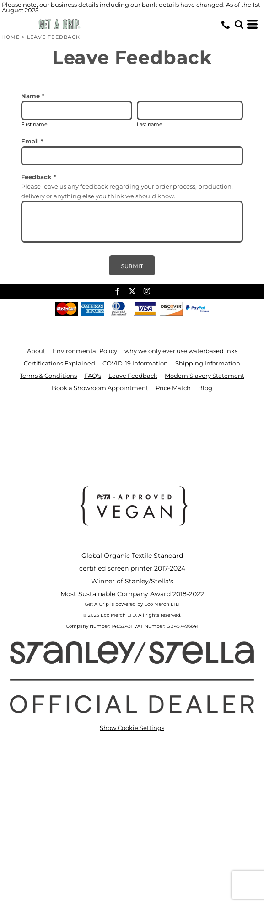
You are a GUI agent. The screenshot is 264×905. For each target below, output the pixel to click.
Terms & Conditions (48, 375)
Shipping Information (207, 363)
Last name (149, 124)
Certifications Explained (59, 363)
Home (10, 37)
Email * (32, 141)
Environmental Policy (85, 351)
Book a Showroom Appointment (100, 388)
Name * (32, 96)
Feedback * (38, 176)
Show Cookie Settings (132, 727)
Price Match (173, 388)
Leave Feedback (132, 375)
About (36, 351)
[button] (238, 24)
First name (34, 124)
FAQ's (92, 375)
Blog (205, 388)
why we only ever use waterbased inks (180, 351)
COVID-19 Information (135, 363)
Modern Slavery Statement (204, 375)
